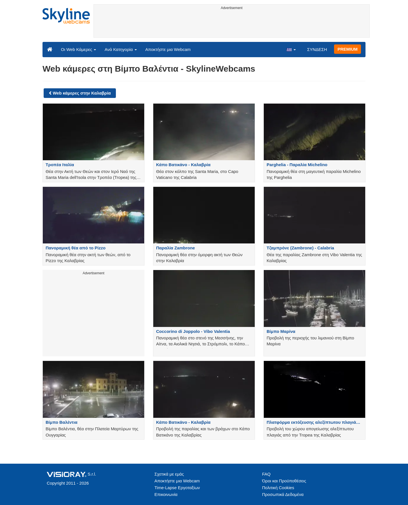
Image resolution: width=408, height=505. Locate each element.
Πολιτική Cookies (278, 487)
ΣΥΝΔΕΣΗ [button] (317, 49)
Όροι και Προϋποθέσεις (284, 480)
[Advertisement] (231, 24)
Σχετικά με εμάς (169, 474)
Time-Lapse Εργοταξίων (177, 487)
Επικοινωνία (165, 494)
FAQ (266, 474)
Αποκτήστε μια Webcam (168, 49)
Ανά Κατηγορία (121, 49)
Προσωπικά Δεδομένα (282, 494)
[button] (291, 49)
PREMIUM (347, 49)
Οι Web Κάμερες (78, 49)
